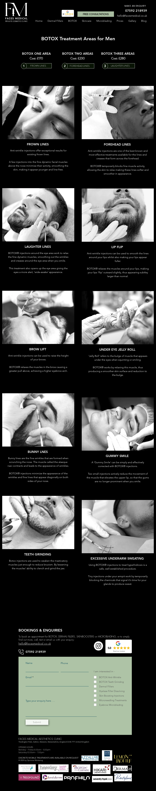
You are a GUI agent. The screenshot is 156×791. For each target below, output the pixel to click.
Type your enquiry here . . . (40, 701)
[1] (24, 66)
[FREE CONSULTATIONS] (95, 14)
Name (29, 663)
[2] (65, 66)
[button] (72, 21)
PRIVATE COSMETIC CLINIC (16, 21)
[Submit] (37, 722)
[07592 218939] (136, 10)
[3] (105, 66)
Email (29, 677)
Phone (64, 663)
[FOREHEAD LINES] (79, 65)
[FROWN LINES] (38, 65)
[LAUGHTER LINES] (120, 65)
